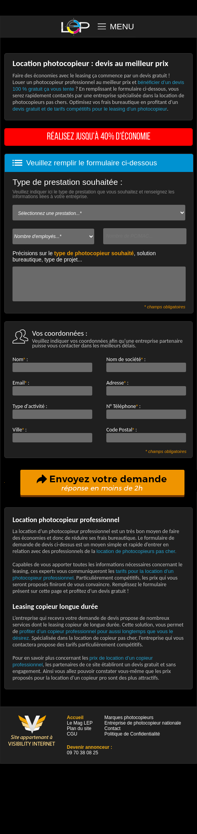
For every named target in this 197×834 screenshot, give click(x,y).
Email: (21, 382)
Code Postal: (121, 429)
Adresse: (117, 382)
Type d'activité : (30, 406)
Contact (112, 728)
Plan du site (79, 728)
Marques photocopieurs (128, 717)
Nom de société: (125, 359)
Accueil (75, 717)
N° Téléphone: (123, 406)
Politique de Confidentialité (132, 734)
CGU (72, 734)
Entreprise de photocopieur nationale (142, 723)
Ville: (20, 429)
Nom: (20, 359)
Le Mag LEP (80, 723)
